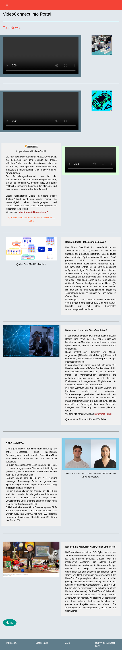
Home (10, 622)
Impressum (11, 643)
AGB (67, 643)
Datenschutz (42, 643)
